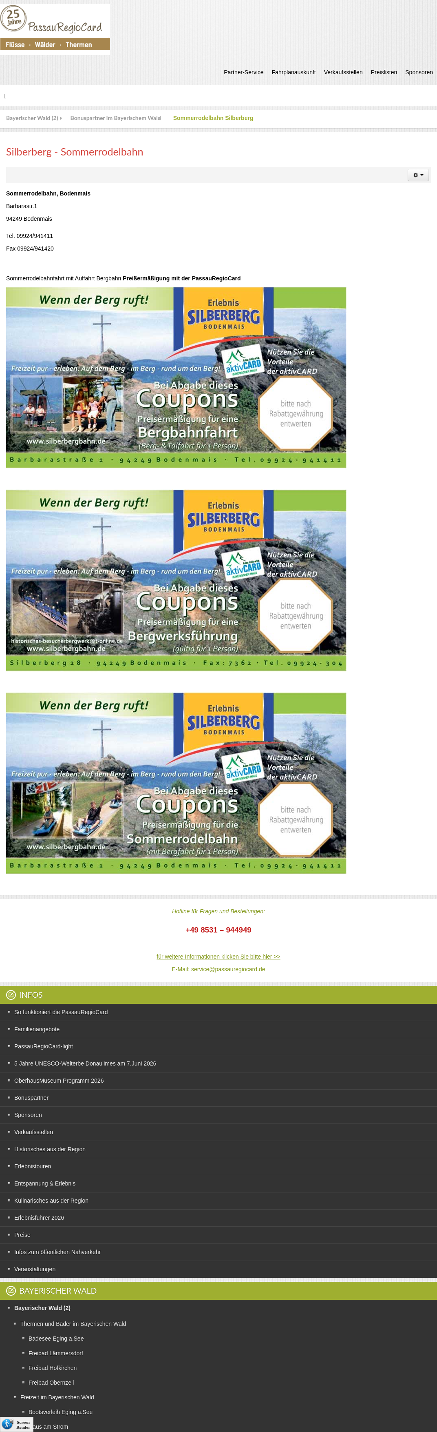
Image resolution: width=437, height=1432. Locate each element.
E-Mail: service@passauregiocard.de (218, 969)
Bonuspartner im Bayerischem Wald (116, 117)
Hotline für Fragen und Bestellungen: (218, 911)
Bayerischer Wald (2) (32, 117)
